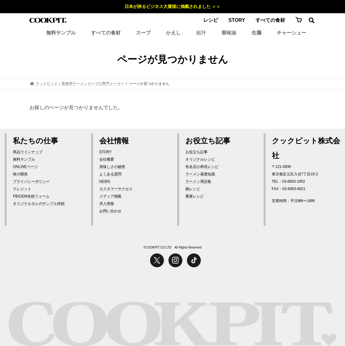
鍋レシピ (192, 189)
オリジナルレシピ (200, 159)
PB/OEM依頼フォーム (31, 196)
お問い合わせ (110, 211)
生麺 (256, 32)
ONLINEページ (25, 167)
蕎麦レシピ (194, 196)
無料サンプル (61, 32)
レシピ (210, 20)
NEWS (104, 181)
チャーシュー (291, 32)
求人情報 (106, 203)
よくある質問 (110, 174)
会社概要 (106, 159)
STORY (236, 20)
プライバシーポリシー (31, 181)
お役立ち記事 (196, 152)
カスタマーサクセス (116, 189)
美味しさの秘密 (112, 167)
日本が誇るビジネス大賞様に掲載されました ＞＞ (172, 6)
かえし (173, 32)
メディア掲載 (110, 196)
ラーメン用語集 (198, 181)
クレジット (22, 189)
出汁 (201, 32)
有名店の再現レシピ (202, 167)
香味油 (228, 32)
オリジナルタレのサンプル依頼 (39, 203)
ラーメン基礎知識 (200, 174)
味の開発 (20, 174)
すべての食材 (270, 20)
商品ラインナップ (27, 152)
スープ (143, 32)
